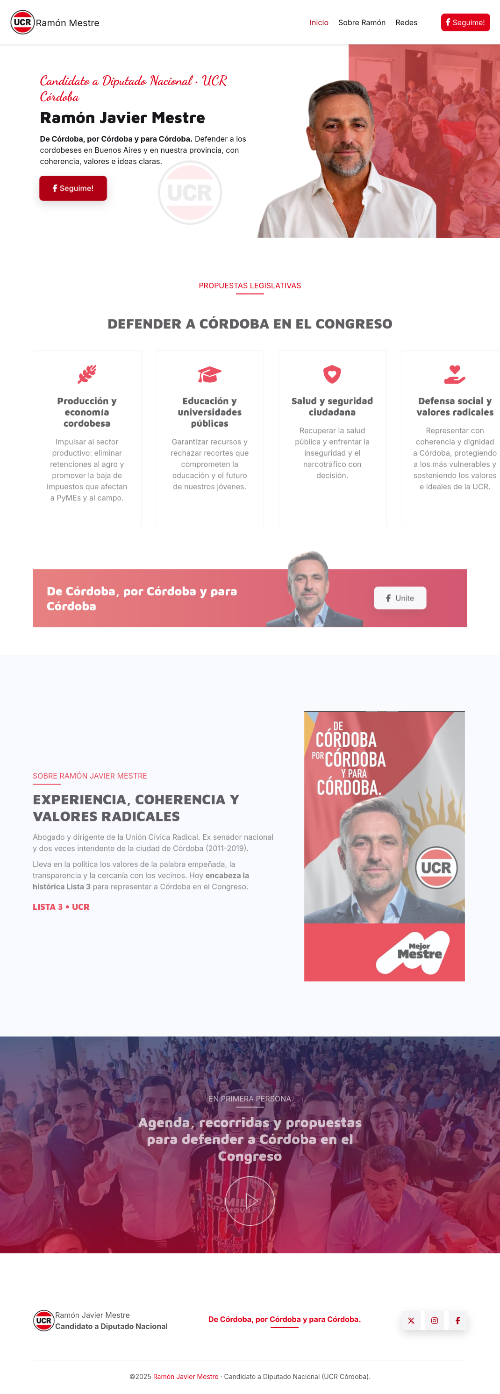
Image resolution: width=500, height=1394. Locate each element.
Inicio (318, 22)
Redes (405, 22)
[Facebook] (458, 1321)
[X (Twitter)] (411, 1321)
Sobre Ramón (361, 22)
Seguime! (465, 22)
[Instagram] (434, 1321)
